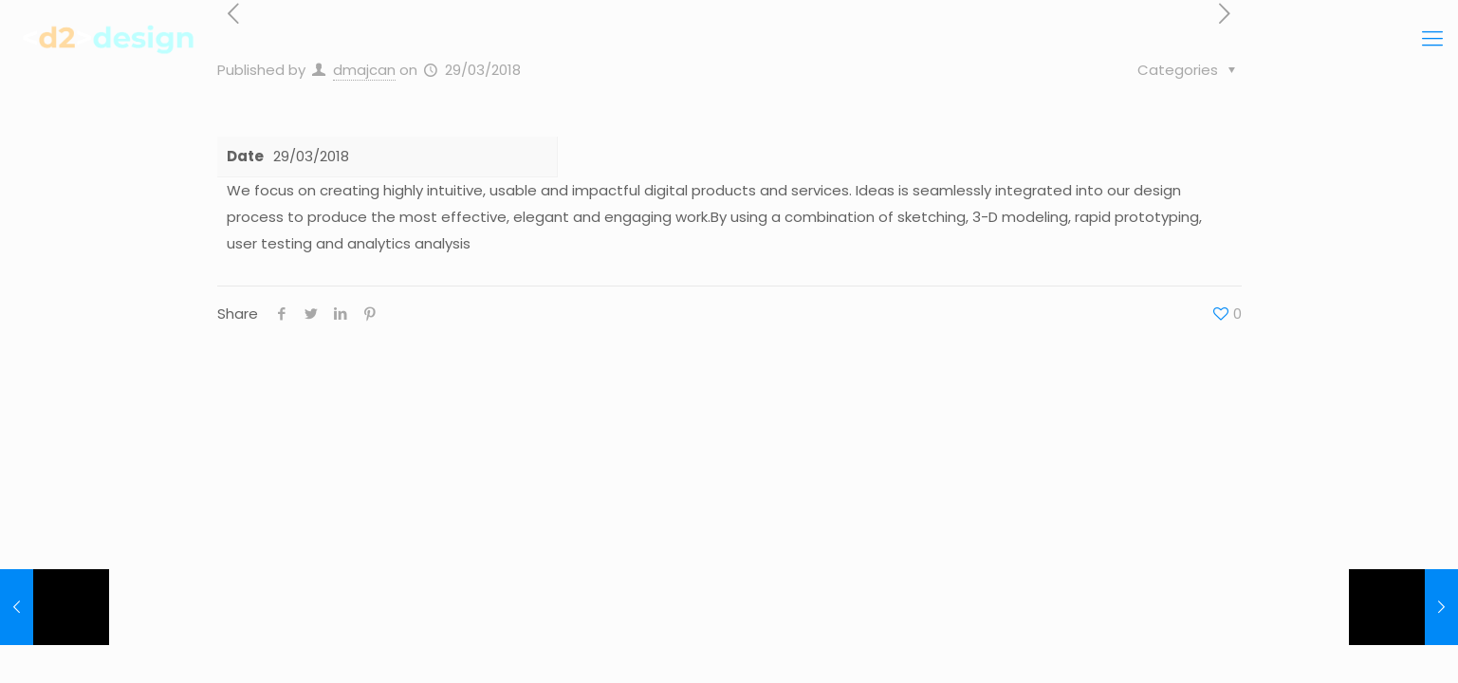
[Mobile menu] (1432, 39)
